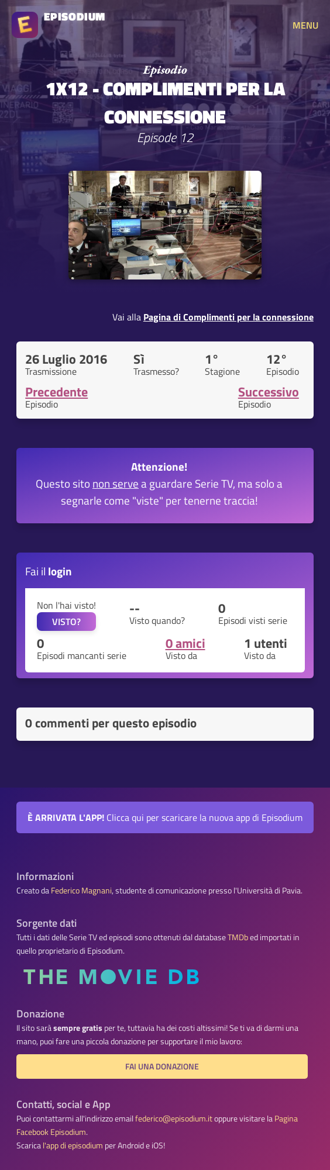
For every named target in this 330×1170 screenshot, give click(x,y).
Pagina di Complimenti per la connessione (228, 317)
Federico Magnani (81, 890)
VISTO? (66, 622)
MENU (305, 25)
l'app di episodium (73, 1145)
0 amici (185, 643)
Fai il (48, 570)
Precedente (56, 392)
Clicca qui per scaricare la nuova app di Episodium (165, 817)
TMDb (238, 937)
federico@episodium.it (173, 1118)
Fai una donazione (162, 1066)
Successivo (268, 392)
